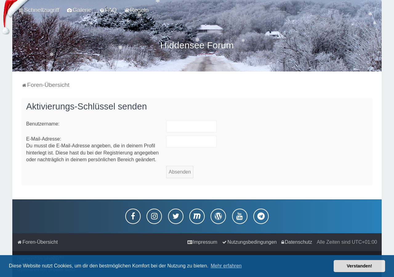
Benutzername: (43, 122)
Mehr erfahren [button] (226, 265)
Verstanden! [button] (359, 265)
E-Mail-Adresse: (43, 138)
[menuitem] (79, 10)
